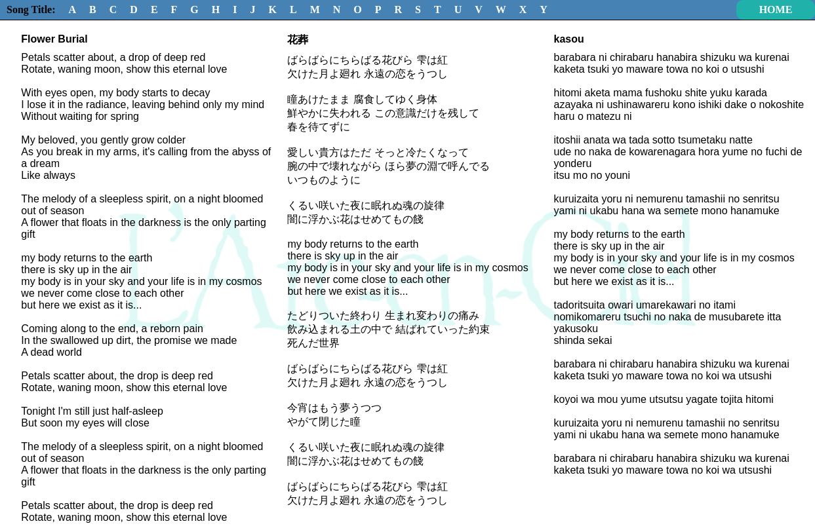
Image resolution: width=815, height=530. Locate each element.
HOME (776, 9)
